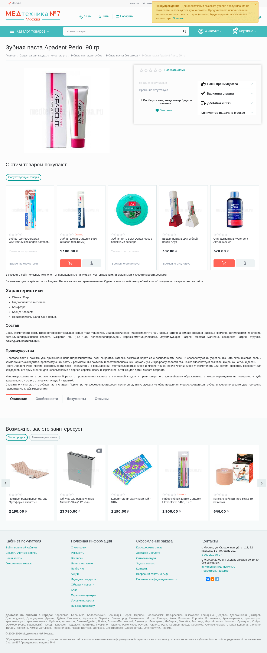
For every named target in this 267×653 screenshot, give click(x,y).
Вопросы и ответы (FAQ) (152, 573)
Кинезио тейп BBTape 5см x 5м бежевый (233, 500)
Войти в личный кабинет (21, 546)
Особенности (47, 278)
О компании (78, 546)
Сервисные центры (83, 594)
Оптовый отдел (146, 557)
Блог (74, 589)
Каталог (135, 3)
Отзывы (101, 278)
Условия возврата (82, 599)
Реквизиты (78, 552)
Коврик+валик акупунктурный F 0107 (131, 500)
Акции (87, 16)
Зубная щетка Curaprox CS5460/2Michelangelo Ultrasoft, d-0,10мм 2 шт (29, 240)
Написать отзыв (175, 70)
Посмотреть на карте (215, 569)
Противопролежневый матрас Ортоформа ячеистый (28, 500)
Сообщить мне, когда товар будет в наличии (165, 102)
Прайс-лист (78, 567)
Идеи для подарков (83, 578)
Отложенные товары (19, 562)
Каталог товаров (31, 31)
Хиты (105, 16)
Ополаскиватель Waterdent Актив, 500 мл (231, 240)
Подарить (126, 16)
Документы (76, 278)
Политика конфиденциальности (156, 578)
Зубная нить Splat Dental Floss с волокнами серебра (132, 240)
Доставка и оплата (148, 552)
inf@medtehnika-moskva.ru (218, 565)
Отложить (163, 110)
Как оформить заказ (149, 546)
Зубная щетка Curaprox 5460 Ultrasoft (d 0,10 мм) (78, 240)
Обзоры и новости (82, 583)
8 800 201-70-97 (212, 553)
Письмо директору (83, 605)
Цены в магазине (82, 562)
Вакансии (77, 557)
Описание (18, 278)
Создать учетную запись (21, 552)
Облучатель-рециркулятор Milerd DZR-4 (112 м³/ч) (77, 500)
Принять (178, 18)
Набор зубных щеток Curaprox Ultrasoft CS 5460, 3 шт (181, 500)
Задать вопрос (145, 562)
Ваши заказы (14, 557)
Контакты (142, 567)
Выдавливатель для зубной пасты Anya (180, 240)
